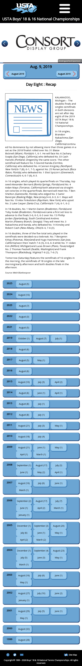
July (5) (24, 557)
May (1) (41, 360)
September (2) (24, 501)
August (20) (59, 525)
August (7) (24, 305)
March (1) (41, 454)
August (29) (24, 611)
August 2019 (17, 73)
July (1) (58, 338)
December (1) (24, 525)
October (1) (24, 338)
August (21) (24, 425)
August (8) (24, 403)
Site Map (70, 655)
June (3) (41, 557)
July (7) (58, 501)
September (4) (41, 550)
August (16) (24, 483)
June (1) (41, 392)
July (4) (41, 436)
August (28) (24, 639)
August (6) (24, 349)
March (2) (41, 539)
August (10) (24, 294)
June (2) (58, 593)
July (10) (41, 593)
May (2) (41, 472)
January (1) (24, 514)
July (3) (41, 382)
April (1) (58, 392)
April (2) (58, 382)
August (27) (24, 593)
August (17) (41, 465)
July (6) (41, 483)
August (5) (24, 283)
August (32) (24, 628)
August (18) (24, 436)
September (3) (41, 525)
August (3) (24, 316)
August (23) (59, 550)
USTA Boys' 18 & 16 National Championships (41, 18)
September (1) (24, 465)
